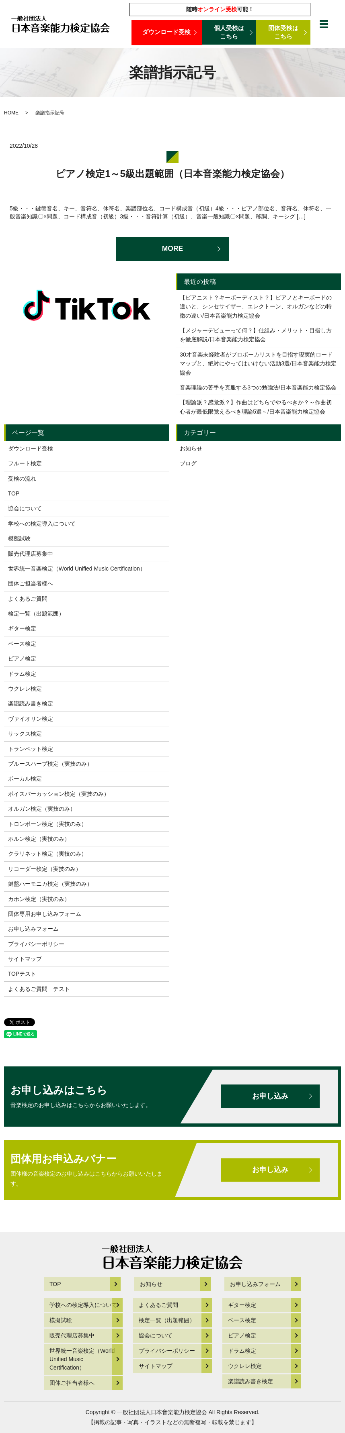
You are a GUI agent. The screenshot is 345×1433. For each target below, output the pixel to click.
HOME (11, 113)
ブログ (188, 463)
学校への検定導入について (42, 523)
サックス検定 (25, 733)
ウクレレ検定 (25, 688)
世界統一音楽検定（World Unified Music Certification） (77, 568)
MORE (172, 249)
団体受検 (283, 32)
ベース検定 (22, 643)
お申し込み (269, 1096)
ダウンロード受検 (166, 32)
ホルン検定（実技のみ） (39, 839)
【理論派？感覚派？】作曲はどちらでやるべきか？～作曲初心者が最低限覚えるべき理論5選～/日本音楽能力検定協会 (256, 406)
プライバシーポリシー (36, 944)
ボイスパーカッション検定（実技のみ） (58, 794)
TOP (14, 493)
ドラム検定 (22, 674)
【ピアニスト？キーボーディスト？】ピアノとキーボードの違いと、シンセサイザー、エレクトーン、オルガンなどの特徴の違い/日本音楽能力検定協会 (256, 306)
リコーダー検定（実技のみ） (44, 869)
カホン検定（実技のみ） (39, 899)
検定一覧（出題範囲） (36, 613)
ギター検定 (22, 628)
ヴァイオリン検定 (30, 718)
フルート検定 (25, 463)
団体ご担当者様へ (30, 583)
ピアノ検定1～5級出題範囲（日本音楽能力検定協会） (172, 173)
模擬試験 (19, 538)
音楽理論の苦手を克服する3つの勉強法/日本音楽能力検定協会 (258, 387)
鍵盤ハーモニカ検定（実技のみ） (50, 884)
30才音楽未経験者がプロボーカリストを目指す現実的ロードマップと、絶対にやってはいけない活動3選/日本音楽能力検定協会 (258, 363)
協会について (25, 508)
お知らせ (191, 448)
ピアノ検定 (22, 658)
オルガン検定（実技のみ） (42, 808)
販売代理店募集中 (30, 553)
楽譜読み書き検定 (30, 703)
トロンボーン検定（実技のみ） (47, 824)
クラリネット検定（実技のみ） (47, 853)
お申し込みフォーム (33, 928)
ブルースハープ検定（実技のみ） (50, 763)
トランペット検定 (30, 749)
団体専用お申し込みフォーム (44, 914)
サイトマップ (25, 959)
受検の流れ (22, 478)
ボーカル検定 (25, 778)
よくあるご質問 (27, 598)
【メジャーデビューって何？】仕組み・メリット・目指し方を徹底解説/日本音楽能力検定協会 (256, 334)
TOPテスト (22, 973)
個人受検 (229, 32)
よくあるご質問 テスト (39, 989)
